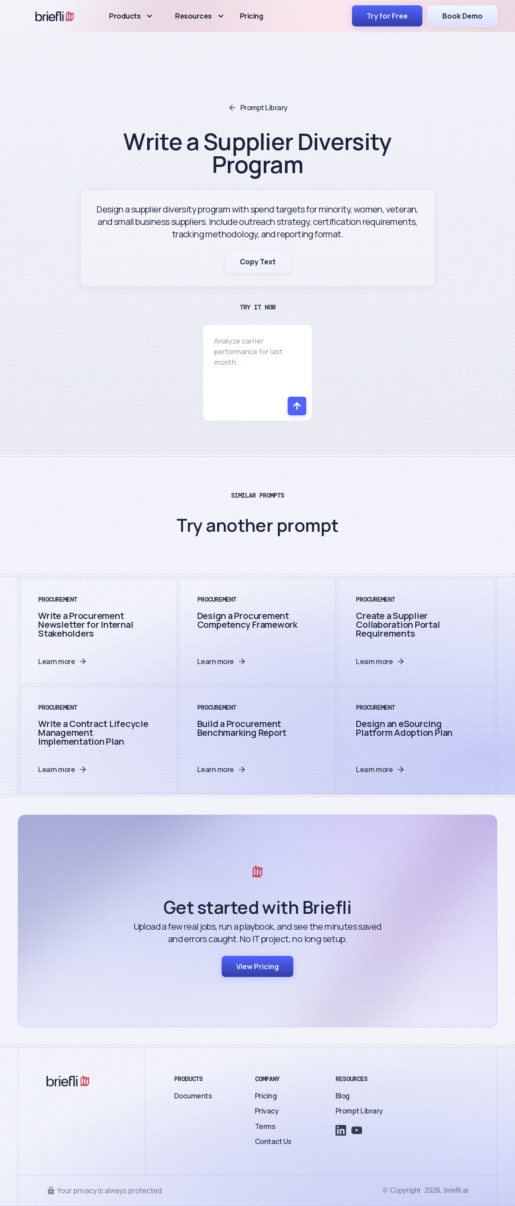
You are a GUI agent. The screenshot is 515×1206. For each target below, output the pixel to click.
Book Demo (462, 16)
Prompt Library (359, 1111)
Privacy (267, 1111)
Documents (193, 1096)
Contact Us (273, 1141)
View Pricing (257, 966)
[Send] (297, 406)
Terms (265, 1126)
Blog (343, 1096)
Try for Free (387, 16)
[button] (131, 16)
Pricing (251, 16)
